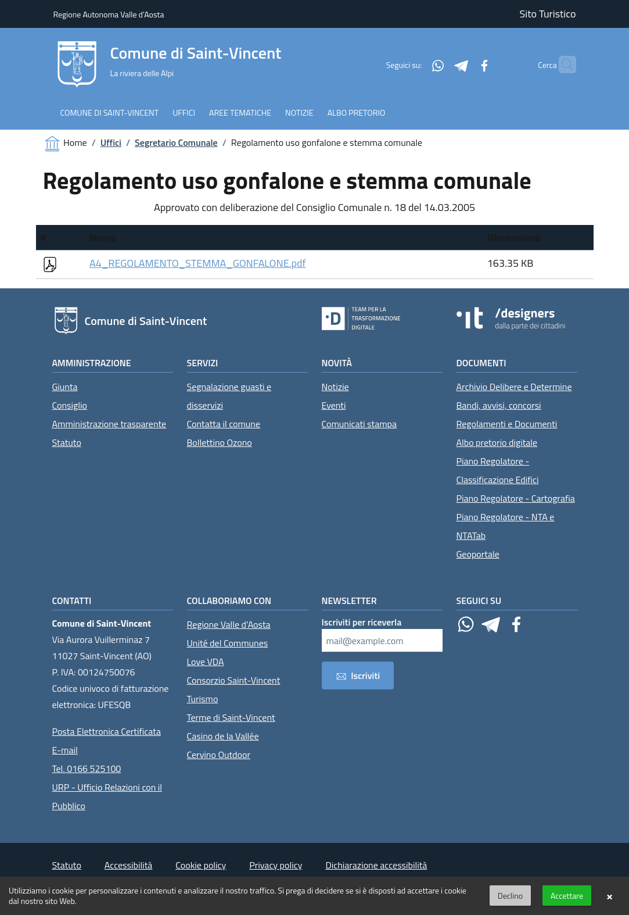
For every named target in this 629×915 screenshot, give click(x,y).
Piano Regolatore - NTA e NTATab (506, 526)
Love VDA (205, 662)
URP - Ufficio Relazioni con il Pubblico (107, 796)
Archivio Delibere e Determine (514, 387)
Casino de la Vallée (223, 736)
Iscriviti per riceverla (362, 622)
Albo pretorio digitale (497, 442)
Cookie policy (200, 865)
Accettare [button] (567, 895)
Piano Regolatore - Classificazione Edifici (498, 470)
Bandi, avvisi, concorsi (499, 405)
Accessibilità (128, 865)
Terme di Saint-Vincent (231, 717)
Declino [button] (510, 895)
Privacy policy (275, 865)
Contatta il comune (224, 424)
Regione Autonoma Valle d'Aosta (108, 14)
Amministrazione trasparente (109, 424)
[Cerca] (562, 64)
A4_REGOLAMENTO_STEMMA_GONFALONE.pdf (197, 263)
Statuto (66, 442)
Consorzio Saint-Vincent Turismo (234, 689)
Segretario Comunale (176, 142)
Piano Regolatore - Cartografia (516, 498)
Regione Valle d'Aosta (229, 624)
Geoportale (478, 554)
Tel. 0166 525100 (86, 768)
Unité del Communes (227, 643)
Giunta (65, 387)
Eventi (334, 405)
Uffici (110, 142)
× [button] (609, 896)
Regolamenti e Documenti (507, 424)
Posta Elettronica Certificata (106, 731)
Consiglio (69, 405)
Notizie (335, 387)
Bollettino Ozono (219, 442)
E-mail (65, 750)
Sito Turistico (548, 14)
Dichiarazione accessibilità (376, 865)
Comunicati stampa (359, 424)
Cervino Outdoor (219, 755)
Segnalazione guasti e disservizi (229, 396)
